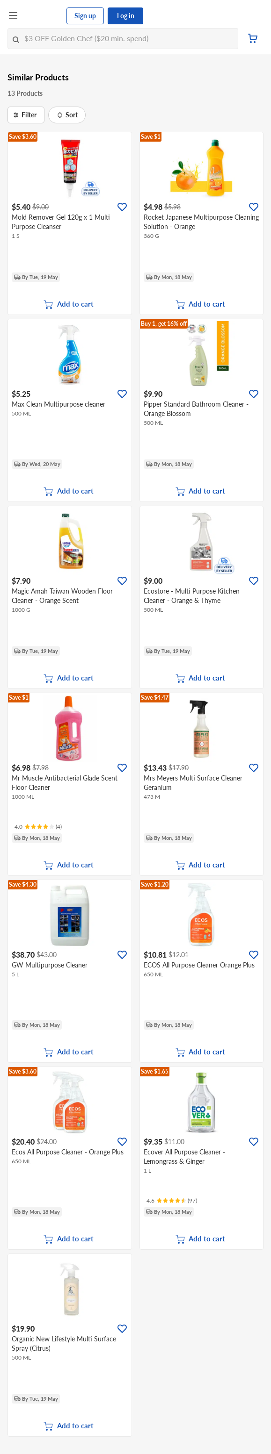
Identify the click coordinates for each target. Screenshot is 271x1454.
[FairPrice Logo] (42, 15)
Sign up (85, 16)
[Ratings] (38, 827)
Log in (125, 16)
